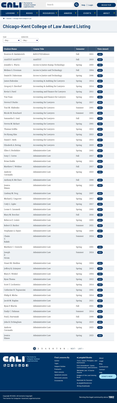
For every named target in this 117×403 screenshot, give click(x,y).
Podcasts (57, 369)
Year (4, 37)
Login (90, 5)
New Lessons (59, 372)
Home (4, 18)
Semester (24, 37)
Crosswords (58, 380)
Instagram (16, 365)
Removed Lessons (61, 378)
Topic (56, 363)
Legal (101, 361)
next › (73, 348)
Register (106, 5)
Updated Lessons (60, 375)
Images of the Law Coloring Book (86, 376)
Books (29, 13)
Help (83, 5)
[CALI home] (18, 5)
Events (87, 13)
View (100, 54)
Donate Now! (107, 376)
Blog (100, 364)
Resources (48, 13)
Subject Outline (59, 366)
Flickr (12, 365)
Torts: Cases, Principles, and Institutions (87, 362)
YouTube (8, 365)
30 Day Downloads (83, 386)
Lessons (9, 13)
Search (50, 4)
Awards (67, 13)
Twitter (23, 365)
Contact (102, 369)
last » (80, 348)
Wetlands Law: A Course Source (85, 371)
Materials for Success (84, 380)
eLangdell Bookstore (84, 383)
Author (56, 361)
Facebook (27, 365)
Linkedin (19, 365)
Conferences (103, 367)
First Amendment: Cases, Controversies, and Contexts (87, 366)
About (106, 13)
